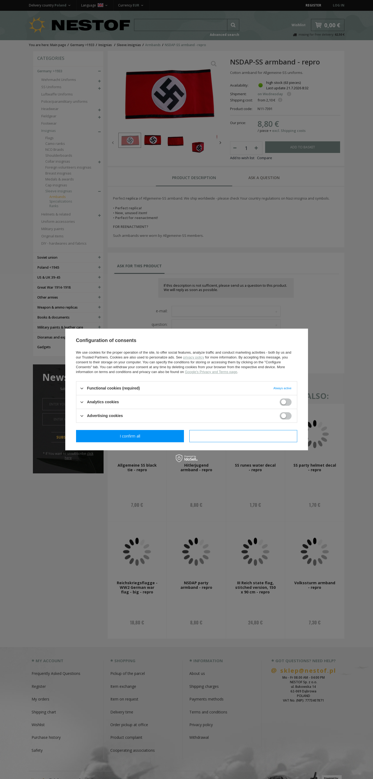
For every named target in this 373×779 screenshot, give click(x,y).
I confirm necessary (130, 436)
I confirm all (243, 436)
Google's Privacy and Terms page (211, 372)
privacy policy (193, 357)
